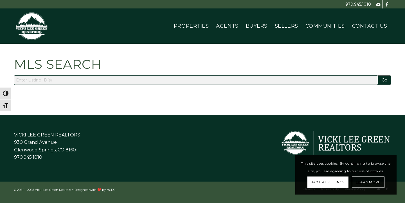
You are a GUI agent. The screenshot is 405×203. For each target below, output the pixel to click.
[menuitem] (191, 26)
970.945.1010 (358, 4)
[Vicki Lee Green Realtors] (31, 26)
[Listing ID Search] (196, 80)
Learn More (368, 182)
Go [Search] (384, 80)
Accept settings (327, 182)
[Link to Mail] (378, 4)
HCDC (111, 190)
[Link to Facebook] (386, 4)
